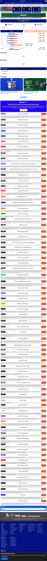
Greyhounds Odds (21, 526)
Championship (12, 526)
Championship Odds (13, 5)
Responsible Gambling (4, 532)
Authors (2, 526)
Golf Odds (20, 530)
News (19, 3)
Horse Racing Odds (21, 529)
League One (11, 531)
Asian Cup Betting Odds (13, 530)
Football (12, 3)
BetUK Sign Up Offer (12, 542)
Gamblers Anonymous (42, 518)
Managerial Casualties (31, 529)
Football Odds (21, 525)
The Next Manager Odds (31, 525)
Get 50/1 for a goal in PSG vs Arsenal (31, 91)
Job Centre (29, 531)
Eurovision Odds (39, 529)
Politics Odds (39, 526)
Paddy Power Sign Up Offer (13, 538)
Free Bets (16, 3)
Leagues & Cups (39, 5)
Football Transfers (12, 533)
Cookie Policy (3, 530)
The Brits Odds (39, 531)
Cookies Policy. (4, 556)
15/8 (33, 11)
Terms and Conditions (4, 533)
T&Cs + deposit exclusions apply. (12, 452)
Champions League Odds (30, 5)
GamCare (32, 518)
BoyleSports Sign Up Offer (13, 544)
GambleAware (36, 518)
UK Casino (40, 3)
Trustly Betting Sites (3, 541)
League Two (11, 532)
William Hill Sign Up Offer (13, 541)
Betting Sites (23, 3)
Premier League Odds (4, 5)
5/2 (36, 11)
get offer (9, 8)
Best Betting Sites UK (3, 538)
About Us (2, 525)
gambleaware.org (38, 413)
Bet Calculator (35, 3)
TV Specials (38, 525)
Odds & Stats (17, 11)
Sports (27, 3)
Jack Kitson (3, 93)
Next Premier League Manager (32, 526)
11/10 (39, 11)
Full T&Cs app (8, 150)
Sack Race (30, 3)
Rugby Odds (21, 531)
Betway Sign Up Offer (13, 545)
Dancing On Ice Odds (40, 530)
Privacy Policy (3, 529)
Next (46, 84)
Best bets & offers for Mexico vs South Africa (9, 91)
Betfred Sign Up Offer (12, 543)
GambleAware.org (5, 430)
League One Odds (21, 5)
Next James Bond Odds (40, 532)
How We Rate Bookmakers (4, 531)
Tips (9, 3)
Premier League (12, 525)
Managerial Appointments (31, 530)
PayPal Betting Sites (3, 542)
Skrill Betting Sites (3, 545)
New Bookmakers (3, 543)
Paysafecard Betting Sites (4, 544)
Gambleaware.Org (15, 188)
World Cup (6, 3)
